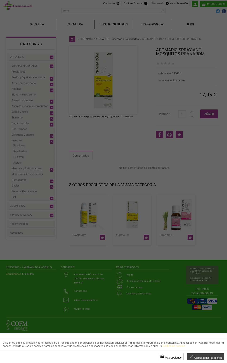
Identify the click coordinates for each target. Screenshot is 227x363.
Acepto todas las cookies (205, 356)
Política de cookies (174, 346)
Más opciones (171, 356)
